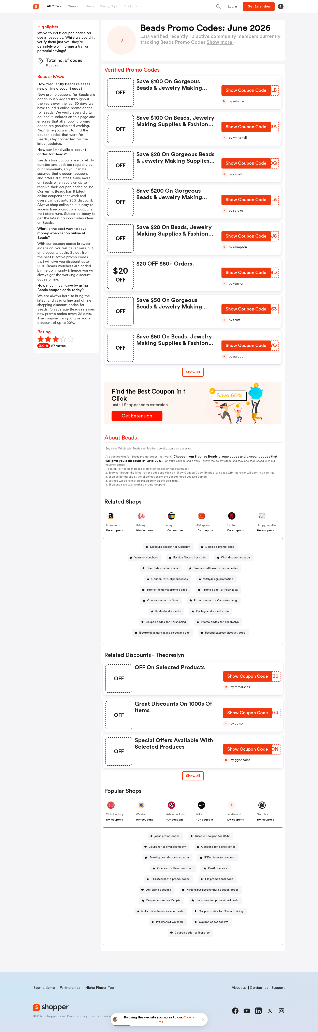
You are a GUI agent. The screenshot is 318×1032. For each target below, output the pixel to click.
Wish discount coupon (235, 557)
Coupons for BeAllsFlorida (218, 846)
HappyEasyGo (266, 525)
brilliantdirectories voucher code (162, 911)
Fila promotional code (219, 879)
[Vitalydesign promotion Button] (216, 579)
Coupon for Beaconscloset (175, 868)
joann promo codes (167, 836)
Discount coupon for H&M (212, 836)
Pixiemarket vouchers (170, 922)
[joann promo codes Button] (165, 836)
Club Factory (115, 814)
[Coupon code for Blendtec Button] (190, 933)
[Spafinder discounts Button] (166, 611)
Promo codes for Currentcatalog (215, 600)
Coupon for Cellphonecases (169, 579)
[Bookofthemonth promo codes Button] (165, 590)
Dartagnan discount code (212, 611)
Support (278, 987)
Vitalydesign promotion (218, 579)
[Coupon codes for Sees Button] (161, 600)
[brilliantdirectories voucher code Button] (160, 911)
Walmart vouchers (146, 557)
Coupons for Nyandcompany (167, 846)
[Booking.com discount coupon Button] (167, 857)
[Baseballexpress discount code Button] (223, 633)
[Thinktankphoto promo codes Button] (168, 879)
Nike (199, 814)
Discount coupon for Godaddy (170, 546)
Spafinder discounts (168, 611)
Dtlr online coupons (158, 889)
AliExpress (203, 525)
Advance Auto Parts (179, 814)
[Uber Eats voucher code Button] (161, 568)
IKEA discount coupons (219, 857)
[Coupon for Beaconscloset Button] (173, 868)
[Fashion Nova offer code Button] (187, 557)
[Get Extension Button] (137, 416)
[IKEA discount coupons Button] (217, 857)
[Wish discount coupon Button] (234, 557)
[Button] (232, 6)
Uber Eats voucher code (162, 568)
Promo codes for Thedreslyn (220, 622)
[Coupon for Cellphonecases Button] (167, 579)
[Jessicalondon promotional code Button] (215, 900)
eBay (169, 525)
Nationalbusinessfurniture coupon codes (212, 889)
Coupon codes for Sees (162, 600)
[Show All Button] (193, 775)
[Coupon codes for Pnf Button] (212, 922)
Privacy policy (77, 1016)
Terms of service (102, 1016)
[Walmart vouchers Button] (144, 557)
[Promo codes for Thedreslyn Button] (218, 622)
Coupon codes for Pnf (213, 922)
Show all (193, 776)
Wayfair (141, 814)
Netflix (231, 525)
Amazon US (113, 525)
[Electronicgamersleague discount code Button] (162, 633)
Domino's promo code (219, 546)
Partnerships (70, 987)
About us (239, 987)
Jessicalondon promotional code (217, 900)
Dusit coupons (217, 868)
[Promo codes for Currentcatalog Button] (214, 600)
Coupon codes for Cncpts (163, 900)
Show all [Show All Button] (193, 372)
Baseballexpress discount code (225, 632)
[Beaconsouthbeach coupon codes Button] (214, 568)
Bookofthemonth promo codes (166, 589)
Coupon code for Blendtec (192, 932)
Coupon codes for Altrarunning (166, 622)
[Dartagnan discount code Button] (210, 611)
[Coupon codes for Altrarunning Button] (164, 622)
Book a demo (44, 987)
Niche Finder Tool (100, 987)
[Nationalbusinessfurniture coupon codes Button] (210, 890)
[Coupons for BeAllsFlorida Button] (216, 847)
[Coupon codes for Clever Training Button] (219, 911)
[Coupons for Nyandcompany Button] (165, 847)
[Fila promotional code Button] (217, 879)
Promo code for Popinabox (220, 589)
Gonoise (262, 814)
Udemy (140, 525)
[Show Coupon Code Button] (246, 91)
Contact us (259, 987)
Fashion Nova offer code (189, 557)
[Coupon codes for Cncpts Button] (161, 900)
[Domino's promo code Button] (218, 547)
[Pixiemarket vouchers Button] (168, 922)
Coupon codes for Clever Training (221, 911)
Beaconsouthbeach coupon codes (215, 568)
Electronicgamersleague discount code (164, 632)
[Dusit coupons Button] (216, 868)
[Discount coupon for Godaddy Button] (168, 547)
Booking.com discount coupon (169, 857)
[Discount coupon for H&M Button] (210, 836)
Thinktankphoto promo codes (170, 879)
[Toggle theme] (281, 6)
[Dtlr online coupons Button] (157, 890)
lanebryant (234, 814)
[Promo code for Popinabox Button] (218, 590)
